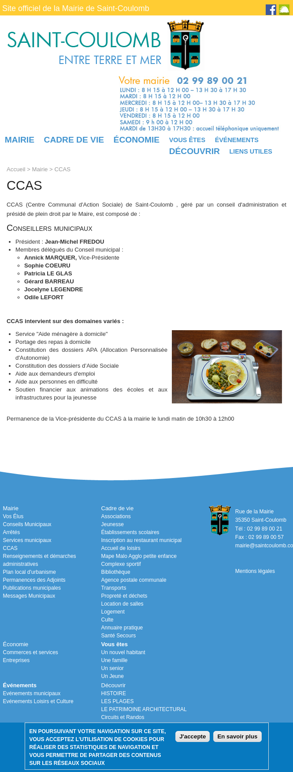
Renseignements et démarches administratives (39, 560)
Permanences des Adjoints (34, 580)
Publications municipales (32, 588)
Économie (136, 139)
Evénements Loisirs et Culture (38, 701)
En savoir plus (237, 736)
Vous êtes (187, 139)
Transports (113, 588)
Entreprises (16, 660)
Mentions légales (255, 571)
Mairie (19, 139)
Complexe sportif (121, 564)
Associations (116, 516)
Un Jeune (112, 676)
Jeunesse (112, 524)
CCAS (10, 548)
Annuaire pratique (122, 628)
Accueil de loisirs (121, 548)
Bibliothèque (115, 572)
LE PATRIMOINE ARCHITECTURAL (144, 709)
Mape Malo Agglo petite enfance (139, 556)
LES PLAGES (117, 701)
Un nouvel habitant (123, 652)
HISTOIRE (113, 693)
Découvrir (194, 151)
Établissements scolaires (130, 532)
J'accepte (192, 736)
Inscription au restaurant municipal (141, 540)
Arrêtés (11, 532)
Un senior (112, 668)
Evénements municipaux (32, 693)
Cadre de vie (74, 139)
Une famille (114, 660)
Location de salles (122, 604)
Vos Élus (13, 516)
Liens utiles (250, 151)
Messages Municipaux (29, 596)
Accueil (16, 169)
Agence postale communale (134, 580)
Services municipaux (27, 540)
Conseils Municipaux (27, 524)
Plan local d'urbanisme (29, 572)
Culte (107, 620)
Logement (113, 612)
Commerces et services (30, 652)
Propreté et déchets (124, 596)
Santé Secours (118, 636)
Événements (237, 139)
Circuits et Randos (123, 717)
